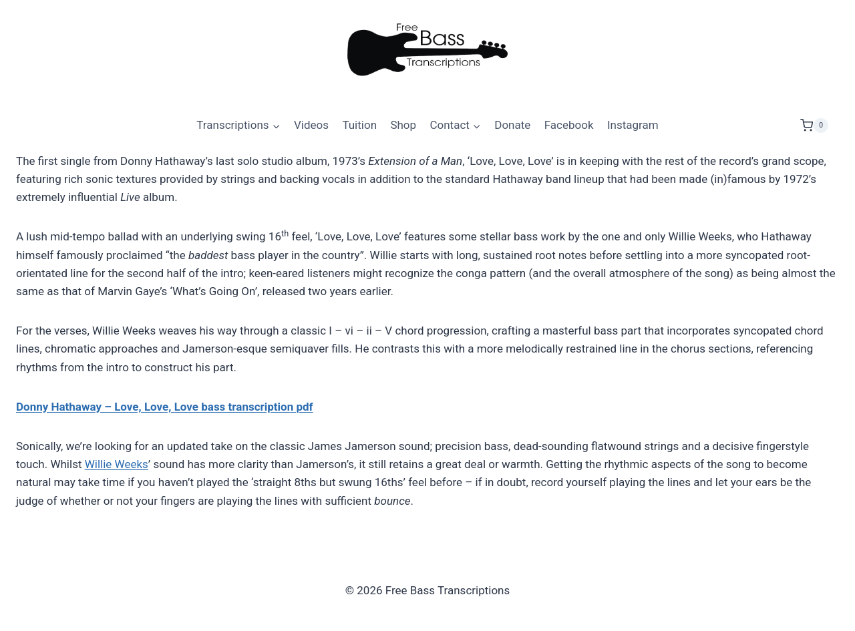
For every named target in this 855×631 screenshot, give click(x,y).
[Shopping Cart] (819, 125)
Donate (512, 125)
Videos (311, 125)
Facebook (569, 125)
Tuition (359, 125)
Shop (403, 125)
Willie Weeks (116, 464)
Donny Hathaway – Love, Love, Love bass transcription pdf (164, 406)
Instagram (633, 125)
